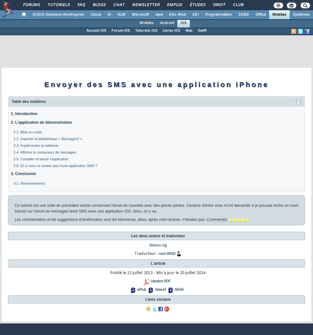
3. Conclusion (23, 174)
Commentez (217, 219)
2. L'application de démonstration (41, 122)
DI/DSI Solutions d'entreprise (58, 15)
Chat (118, 5)
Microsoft (140, 15)
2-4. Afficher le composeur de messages (44, 152)
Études (197, 5)
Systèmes (301, 15)
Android (167, 23)
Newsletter (145, 5)
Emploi (174, 5)
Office (260, 15)
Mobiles (279, 15)
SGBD (243, 15)
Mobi (178, 289)
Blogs (99, 5)
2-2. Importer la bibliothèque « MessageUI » (47, 139)
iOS (184, 23)
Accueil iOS (96, 31)
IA (109, 15)
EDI (195, 15)
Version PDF (160, 281)
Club (238, 5)
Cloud (96, 15)
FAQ (80, 5)
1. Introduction (24, 114)
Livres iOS (171, 31)
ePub (141, 289)
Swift (202, 31)
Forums (31, 5)
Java (159, 15)
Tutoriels (58, 5)
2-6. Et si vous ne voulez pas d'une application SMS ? (55, 166)
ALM (121, 15)
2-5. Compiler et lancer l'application (40, 159)
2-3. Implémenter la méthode (36, 145)
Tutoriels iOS (146, 31)
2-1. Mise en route (27, 132)
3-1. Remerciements (29, 183)
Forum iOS (120, 31)
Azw (158, 289)
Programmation (218, 15)
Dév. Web (177, 15)
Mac (189, 31)
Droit (219, 5)
